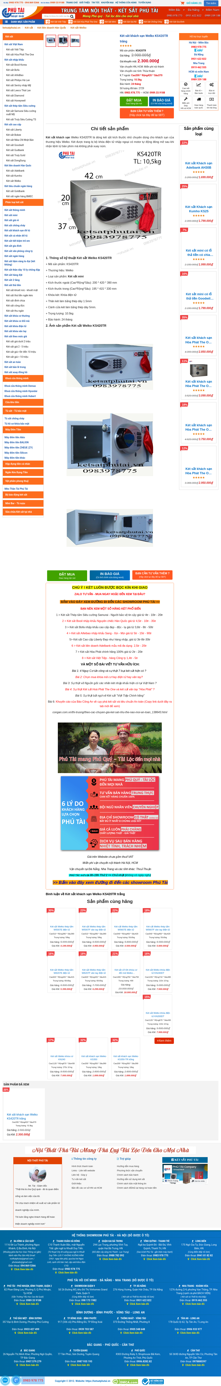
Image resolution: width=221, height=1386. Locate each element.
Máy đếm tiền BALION (17, 442)
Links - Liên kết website (83, 1170)
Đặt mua (134, 101)
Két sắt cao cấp (13, 124)
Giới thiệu (84, 2)
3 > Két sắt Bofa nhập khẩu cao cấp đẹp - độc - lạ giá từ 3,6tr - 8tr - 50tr (109, 627)
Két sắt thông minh (15, 210)
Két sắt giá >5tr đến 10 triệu (21, 351)
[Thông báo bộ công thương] (152, 1381)
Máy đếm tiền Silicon (16, 452)
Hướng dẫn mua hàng (128, 1166)
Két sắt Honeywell (15, 100)
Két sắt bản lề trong (15, 367)
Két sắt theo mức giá (16, 336)
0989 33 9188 (57, 2)
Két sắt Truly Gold (15, 155)
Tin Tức (96, 2)
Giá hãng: (125, 55)
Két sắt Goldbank (15, 191)
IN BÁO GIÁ (110, 575)
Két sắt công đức (15, 305)
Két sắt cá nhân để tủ (16, 235)
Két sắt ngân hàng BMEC (19, 196)
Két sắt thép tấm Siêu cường (20, 105)
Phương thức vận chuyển (129, 1170)
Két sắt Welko (13, 181)
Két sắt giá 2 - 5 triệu (17, 346)
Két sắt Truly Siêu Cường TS (21, 119)
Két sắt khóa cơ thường (17, 315)
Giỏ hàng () (194, 3)
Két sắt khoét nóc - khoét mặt (22, 290)
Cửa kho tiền (12, 402)
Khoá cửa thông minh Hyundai (21, 391)
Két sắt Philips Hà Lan (18, 80)
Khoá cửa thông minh (17, 378)
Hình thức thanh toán (82, 1166)
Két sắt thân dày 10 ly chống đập (22, 269)
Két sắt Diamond (15, 95)
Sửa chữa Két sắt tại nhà (18, 511)
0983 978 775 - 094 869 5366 (24, 2)
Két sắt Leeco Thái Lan (18, 90)
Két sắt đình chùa (15, 300)
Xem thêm (164, 1040)
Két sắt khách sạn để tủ (17, 230)
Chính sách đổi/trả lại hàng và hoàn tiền (137, 1188)
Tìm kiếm (211, 3)
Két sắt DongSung (15, 160)
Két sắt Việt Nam (14, 44)
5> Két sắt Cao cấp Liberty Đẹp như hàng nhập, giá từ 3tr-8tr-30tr (109, 639)
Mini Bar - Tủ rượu (15, 503)
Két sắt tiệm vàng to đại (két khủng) (20, 263)
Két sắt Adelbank (15, 170)
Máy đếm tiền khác (15, 457)
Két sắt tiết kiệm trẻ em (17, 240)
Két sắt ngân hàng (14, 256)
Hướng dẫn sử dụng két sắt (131, 1179)
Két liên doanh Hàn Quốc (18, 165)
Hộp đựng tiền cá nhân (17, 463)
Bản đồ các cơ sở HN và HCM (87, 1188)
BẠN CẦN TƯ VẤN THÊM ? (147, 113)
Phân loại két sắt (14, 202)
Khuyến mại (107, 2)
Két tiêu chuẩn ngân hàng (18, 186)
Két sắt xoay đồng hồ (16, 372)
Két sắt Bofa (12, 70)
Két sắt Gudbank (15, 150)
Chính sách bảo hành (127, 1175)
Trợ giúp (125, 1158)
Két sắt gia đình (177, 22)
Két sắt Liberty (14, 129)
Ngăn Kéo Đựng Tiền (16, 472)
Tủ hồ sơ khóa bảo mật (17, 423)
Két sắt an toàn (13, 362)
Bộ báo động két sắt (16, 494)
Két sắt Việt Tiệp (58, 22)
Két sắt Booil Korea (16, 64)
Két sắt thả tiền (13, 285)
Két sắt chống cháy (153, 22)
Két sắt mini (110, 22)
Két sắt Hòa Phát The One (85, 22)
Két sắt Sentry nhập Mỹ (18, 85)
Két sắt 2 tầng (12, 280)
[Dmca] (126, 1381)
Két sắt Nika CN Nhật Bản (20, 140)
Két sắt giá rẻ (129, 22)
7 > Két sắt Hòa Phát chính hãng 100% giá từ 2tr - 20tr (109, 651)
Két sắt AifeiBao (14, 75)
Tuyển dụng (144, 2)
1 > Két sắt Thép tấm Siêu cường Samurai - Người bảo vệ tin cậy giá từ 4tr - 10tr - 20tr (109, 614)
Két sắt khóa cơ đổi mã (17, 321)
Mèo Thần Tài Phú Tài (16, 488)
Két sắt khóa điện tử (15, 326)
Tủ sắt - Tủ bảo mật (15, 410)
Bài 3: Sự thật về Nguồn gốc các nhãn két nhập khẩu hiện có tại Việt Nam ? (110, 683)
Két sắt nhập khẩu (14, 59)
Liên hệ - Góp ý (79, 1175)
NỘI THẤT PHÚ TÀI (37, 1160)
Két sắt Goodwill (15, 145)
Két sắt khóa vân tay (15, 331)
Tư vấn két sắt (79, 1179)
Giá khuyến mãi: (128, 61)
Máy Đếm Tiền (13, 429)
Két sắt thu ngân (15, 310)
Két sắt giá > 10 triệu (17, 356)
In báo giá (161, 101)
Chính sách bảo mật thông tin (131, 1183)
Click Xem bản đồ (22, 1269)
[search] (72, 17)
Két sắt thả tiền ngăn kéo (19, 295)
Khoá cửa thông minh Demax (20, 386)
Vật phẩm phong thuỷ (17, 481)
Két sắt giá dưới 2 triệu (18, 341)
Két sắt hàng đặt (13, 275)
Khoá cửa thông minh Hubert (20, 396)
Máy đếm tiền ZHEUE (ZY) (19, 447)
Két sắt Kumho (14, 175)
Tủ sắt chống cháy (14, 418)
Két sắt (9, 36)
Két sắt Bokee (13, 134)
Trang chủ (72, 2)
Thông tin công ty (85, 1158)
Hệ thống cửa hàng (125, 2)
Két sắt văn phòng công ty (19, 251)
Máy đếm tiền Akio (15, 437)
